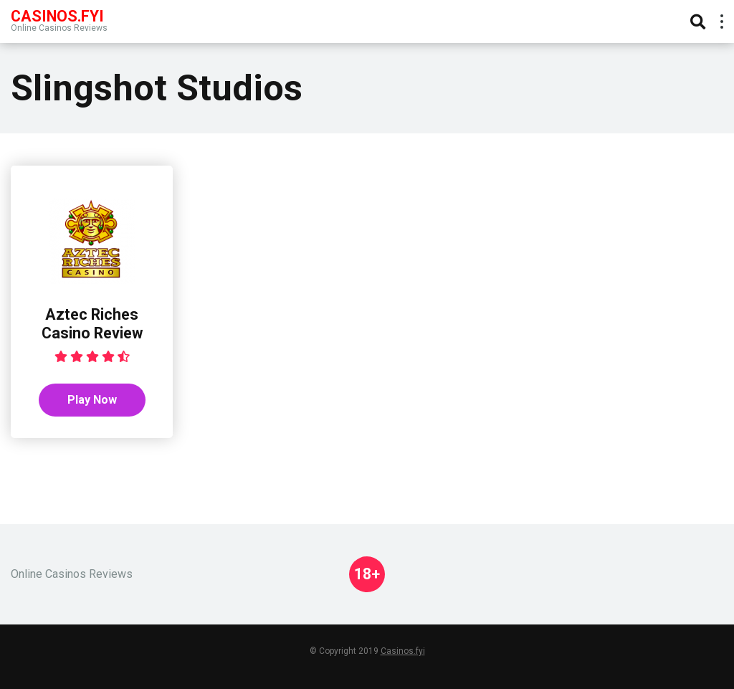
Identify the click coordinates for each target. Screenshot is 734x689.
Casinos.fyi (403, 651)
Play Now (92, 400)
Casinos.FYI (57, 15)
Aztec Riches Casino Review (92, 324)
